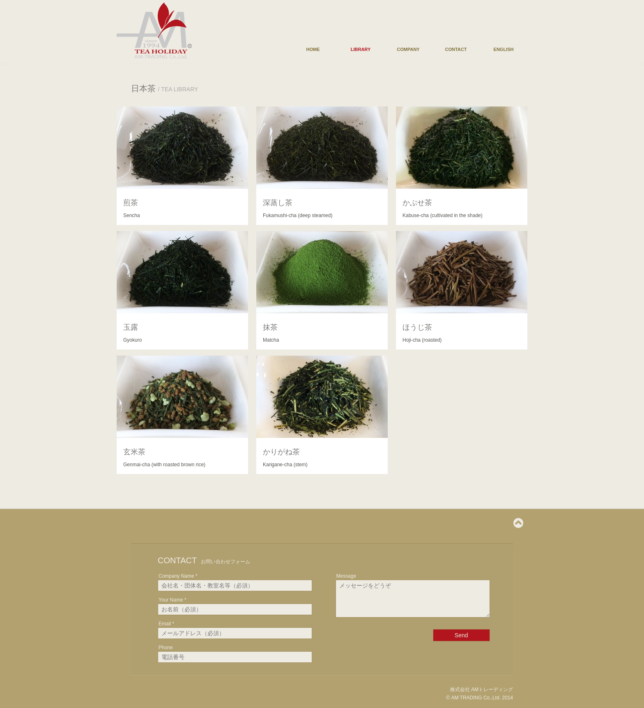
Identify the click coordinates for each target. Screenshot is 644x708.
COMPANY (408, 49)
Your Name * (172, 600)
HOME (313, 49)
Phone (166, 647)
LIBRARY (360, 49)
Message (346, 576)
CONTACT (456, 49)
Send (461, 641)
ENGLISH (504, 49)
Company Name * (178, 576)
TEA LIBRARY (179, 89)
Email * (166, 624)
